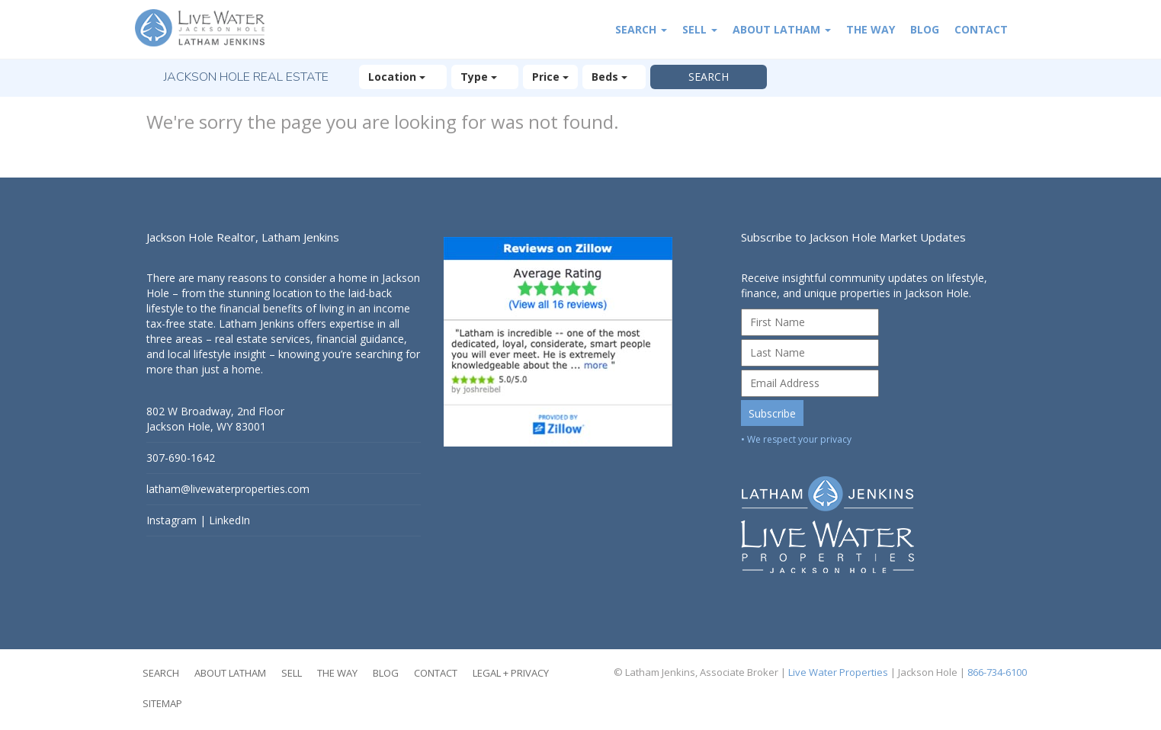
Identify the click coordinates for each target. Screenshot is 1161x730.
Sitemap (162, 703)
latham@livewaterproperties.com (227, 489)
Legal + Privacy (511, 673)
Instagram (171, 520)
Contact (981, 29)
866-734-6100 (997, 672)
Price (550, 76)
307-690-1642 (180, 457)
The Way (870, 29)
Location (403, 76)
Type (484, 76)
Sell (699, 29)
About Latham (782, 29)
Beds (614, 76)
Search (641, 29)
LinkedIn (229, 520)
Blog (924, 29)
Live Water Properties (838, 672)
